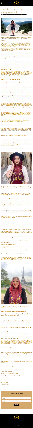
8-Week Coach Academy (26, 423)
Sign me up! (16, 404)
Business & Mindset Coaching (15, 423)
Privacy (7, 423)
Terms (3, 423)
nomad (19, 14)
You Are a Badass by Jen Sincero (13, 236)
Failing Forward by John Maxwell (12, 237)
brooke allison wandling (4, 14)
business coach (11, 14)
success (22, 14)
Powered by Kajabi (16, 425)
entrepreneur (15, 14)
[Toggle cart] (30, 3)
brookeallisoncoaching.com (5, 384)
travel (25, 14)
